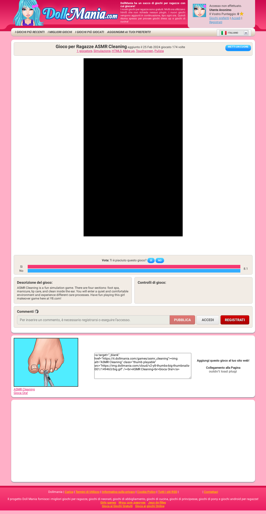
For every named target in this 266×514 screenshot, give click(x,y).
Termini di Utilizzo (87, 492)
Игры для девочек (132, 502)
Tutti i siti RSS (167, 492)
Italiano (229, 33)
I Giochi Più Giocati (89, 32)
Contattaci (211, 492)
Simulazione (102, 51)
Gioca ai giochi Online (149, 506)
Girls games (108, 502)
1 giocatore (84, 51)
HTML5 (117, 51)
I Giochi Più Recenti (29, 32)
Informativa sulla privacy (118, 492)
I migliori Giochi (60, 32)
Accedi (236, 18)
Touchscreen (144, 51)
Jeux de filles (157, 502)
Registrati (215, 22)
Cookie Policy (146, 492)
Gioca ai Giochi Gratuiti (117, 506)
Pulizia (159, 51)
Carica (69, 492)
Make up (129, 51)
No (160, 260)
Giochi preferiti (219, 18)
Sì (151, 260)
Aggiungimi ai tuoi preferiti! (129, 32)
